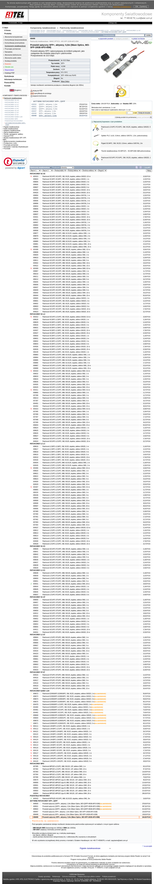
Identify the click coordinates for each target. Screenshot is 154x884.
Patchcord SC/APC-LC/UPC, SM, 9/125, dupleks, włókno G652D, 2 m (65, 338)
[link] (15, 163)
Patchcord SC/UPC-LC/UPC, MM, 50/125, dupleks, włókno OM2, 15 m (65, 387)
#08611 (35, 260)
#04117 (35, 753)
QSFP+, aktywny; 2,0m (48, 106)
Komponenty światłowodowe (15, 46)
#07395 (35, 766)
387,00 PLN (146, 806)
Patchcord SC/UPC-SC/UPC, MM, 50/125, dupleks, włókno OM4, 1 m (65, 282)
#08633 (35, 376)
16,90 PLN (146, 748)
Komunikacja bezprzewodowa (16, 40)
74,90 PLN (146, 707)
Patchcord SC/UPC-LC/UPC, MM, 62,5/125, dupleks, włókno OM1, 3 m (66, 360)
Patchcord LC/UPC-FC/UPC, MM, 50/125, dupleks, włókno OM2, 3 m (65, 578)
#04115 (35, 748)
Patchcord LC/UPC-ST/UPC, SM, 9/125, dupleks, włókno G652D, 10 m (66, 667)
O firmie (7, 30)
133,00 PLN (146, 785)
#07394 (35, 774)
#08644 (35, 586)
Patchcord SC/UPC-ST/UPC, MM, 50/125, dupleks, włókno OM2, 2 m (65, 602)
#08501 (35, 806)
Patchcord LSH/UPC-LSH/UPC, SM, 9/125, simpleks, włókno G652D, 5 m (67, 761)
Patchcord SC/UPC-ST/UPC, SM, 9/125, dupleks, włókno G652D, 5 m (65, 627)
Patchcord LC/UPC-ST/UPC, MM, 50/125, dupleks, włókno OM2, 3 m (65, 643)
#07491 (35, 517)
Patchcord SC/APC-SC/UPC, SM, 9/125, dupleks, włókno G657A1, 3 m (66, 228)
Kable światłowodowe (10, 129)
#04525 (35, 387)
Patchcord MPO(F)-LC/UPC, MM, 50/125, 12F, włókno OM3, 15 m (64, 772)
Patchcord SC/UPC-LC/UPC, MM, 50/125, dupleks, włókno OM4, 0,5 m (66, 409)
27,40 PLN (146, 737)
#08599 (35, 228)
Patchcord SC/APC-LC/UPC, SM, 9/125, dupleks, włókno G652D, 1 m (65, 336)
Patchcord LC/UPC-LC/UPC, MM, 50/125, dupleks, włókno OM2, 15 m (65, 484)
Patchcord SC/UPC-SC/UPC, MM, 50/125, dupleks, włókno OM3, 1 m (65, 271)
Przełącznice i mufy (10, 143)
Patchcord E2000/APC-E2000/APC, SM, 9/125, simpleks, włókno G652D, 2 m (68, 696)
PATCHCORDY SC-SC (38, 30)
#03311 (35, 390)
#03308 (35, 249)
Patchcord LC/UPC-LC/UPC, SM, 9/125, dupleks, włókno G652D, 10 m (66, 541)
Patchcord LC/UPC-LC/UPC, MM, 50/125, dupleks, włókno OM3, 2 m (65, 492)
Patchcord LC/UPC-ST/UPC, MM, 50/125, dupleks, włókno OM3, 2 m (65, 653)
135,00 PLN (146, 774)
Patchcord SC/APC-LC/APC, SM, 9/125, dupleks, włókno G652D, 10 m (66, 330)
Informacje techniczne (13, 79)
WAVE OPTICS (54, 41)
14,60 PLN (146, 306)
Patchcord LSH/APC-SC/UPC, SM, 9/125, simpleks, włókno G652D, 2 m (66, 748)
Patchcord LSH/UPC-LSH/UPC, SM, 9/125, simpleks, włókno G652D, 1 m (67, 753)
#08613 (35, 533)
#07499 (35, 422)
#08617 (35, 449)
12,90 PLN (146, 211)
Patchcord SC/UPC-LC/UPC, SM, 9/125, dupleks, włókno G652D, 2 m (65, 430)
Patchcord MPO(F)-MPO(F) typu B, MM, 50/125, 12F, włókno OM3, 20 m (66, 785)
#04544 (35, 462)
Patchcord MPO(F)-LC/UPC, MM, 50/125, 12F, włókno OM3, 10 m (64, 769)
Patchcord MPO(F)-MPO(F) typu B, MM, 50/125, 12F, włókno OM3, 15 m (66, 782)
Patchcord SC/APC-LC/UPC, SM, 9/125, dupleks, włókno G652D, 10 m (66, 346)
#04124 (35, 739)
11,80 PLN (146, 206)
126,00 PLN (146, 812)
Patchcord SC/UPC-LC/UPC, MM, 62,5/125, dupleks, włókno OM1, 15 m (66, 368)
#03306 (35, 468)
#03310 (35, 371)
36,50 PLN (146, 506)
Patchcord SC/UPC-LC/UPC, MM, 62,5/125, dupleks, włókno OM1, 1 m (66, 355)
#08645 (35, 589)
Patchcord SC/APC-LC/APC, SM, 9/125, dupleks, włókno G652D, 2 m (65, 322)
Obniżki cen (9, 67)
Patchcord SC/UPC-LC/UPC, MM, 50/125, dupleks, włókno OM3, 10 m (65, 403)
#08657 (35, 602)
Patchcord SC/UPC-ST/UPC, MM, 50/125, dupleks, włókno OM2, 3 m (65, 608)
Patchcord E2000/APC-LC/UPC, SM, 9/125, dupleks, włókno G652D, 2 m (66, 707)
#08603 (35, 306)
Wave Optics (65, 81)
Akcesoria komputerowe (13, 37)
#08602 (35, 303)
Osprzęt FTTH (8, 136)
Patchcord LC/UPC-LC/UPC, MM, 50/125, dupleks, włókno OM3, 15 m (65, 503)
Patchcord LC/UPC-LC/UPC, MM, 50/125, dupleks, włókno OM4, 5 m (65, 519)
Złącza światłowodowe (11, 132)
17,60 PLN (146, 309)
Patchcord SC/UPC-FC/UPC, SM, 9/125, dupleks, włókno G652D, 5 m (65, 568)
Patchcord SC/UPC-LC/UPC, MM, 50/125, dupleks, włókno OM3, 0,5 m (66, 390)
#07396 (35, 777)
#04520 (35, 192)
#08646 (35, 592)
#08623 (35, 479)
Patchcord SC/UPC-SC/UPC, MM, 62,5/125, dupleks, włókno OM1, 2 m (66, 236)
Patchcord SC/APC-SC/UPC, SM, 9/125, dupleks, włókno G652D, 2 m (65, 209)
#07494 (35, 525)
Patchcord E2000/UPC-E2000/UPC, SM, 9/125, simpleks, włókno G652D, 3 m (68, 720)
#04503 (35, 309)
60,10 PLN (146, 702)
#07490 (35, 514)
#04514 (35, 648)
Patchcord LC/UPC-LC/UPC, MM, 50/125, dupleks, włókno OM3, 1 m (65, 490)
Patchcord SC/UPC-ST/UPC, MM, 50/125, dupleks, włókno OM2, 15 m (65, 616)
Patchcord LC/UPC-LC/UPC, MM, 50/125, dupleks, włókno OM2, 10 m (65, 481)
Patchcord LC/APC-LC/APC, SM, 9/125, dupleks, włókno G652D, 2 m (65, 449)
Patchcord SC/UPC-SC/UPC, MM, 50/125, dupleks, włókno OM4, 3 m (65, 287)
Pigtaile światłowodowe (90, 848)
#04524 (35, 441)
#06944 (35, 295)
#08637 (35, 562)
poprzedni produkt (106, 39)
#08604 (35, 179)
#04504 (35, 438)
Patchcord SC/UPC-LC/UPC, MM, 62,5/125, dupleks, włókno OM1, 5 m (66, 363)
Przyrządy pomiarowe (13, 49)
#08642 (35, 554)
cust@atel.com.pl (144, 18)
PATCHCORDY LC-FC (102, 30)
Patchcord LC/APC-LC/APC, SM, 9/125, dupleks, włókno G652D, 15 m (65, 460)
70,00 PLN (146, 777)
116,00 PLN (146, 772)
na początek (148, 846)
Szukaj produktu (11, 61)
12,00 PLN (146, 179)
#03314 (35, 409)
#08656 (35, 600)
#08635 (35, 382)
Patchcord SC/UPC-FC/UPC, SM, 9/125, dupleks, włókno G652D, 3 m (65, 565)
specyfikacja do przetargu (42, 93)
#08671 (35, 723)
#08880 (35, 241)
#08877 (35, 233)
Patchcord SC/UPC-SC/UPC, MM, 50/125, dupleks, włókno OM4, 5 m (65, 290)
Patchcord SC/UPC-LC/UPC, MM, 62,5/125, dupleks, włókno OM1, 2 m (66, 357)
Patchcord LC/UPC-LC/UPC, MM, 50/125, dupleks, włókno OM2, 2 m (65, 473)
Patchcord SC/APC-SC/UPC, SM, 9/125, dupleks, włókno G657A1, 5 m (66, 230)
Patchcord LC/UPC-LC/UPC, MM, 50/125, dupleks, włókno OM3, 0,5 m (66, 487)
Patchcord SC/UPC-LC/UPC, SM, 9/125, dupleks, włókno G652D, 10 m (66, 438)
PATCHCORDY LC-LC (70, 30)
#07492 (35, 519)
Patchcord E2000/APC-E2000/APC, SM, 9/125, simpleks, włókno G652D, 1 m (68, 693)
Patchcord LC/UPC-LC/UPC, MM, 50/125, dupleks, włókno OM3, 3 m (65, 495)
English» (18, 90)
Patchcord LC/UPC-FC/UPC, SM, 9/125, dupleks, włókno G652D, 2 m (65, 589)
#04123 (35, 737)
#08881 (35, 244)
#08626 (35, 433)
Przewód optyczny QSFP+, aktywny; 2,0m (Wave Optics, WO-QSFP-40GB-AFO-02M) (71, 806)
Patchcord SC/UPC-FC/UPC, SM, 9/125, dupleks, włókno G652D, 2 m (65, 562)
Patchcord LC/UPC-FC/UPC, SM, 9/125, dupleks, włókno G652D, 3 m (65, 592)
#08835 (35, 209)
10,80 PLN (146, 409)
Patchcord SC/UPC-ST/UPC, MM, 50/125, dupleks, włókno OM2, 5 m (65, 610)
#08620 (35, 471)
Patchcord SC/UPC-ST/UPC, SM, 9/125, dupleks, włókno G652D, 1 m (65, 619)
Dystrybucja (9, 76)
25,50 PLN (146, 266)
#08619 (35, 454)
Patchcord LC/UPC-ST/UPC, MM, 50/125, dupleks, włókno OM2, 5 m (65, 645)
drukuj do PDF (37, 91)
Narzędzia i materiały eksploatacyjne (15, 147)
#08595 (35, 201)
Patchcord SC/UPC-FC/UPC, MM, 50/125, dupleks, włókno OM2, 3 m (65, 554)
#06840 (35, 293)
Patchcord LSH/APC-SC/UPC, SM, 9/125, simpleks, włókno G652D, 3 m (66, 750)
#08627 (35, 436)
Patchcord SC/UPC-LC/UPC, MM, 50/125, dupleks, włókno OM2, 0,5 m (66, 371)
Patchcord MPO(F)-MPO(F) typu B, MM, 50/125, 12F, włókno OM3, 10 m (66, 780)
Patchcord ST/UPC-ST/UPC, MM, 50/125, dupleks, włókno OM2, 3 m (65, 680)
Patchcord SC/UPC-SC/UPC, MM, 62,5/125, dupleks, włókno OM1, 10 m (66, 244)
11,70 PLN (146, 271)
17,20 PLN (146, 241)
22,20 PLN (146, 403)
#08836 (35, 211)
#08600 (35, 298)
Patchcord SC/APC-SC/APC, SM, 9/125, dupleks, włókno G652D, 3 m (65, 184)
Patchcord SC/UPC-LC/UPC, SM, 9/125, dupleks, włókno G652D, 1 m (65, 428)
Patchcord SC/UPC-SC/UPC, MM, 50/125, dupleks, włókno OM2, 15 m (66, 266)
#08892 (35, 225)
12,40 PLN (146, 209)
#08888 (35, 368)
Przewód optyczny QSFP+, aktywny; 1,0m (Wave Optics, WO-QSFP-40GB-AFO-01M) (71, 803)
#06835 (35, 282)
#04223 (35, 653)
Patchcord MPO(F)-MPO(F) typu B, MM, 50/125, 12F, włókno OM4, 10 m (66, 788)
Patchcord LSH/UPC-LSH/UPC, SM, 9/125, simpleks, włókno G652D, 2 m (67, 756)
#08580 (35, 782)
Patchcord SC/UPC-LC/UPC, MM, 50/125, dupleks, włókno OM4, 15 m (65, 425)
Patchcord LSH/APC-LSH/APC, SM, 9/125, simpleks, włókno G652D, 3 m (66, 737)
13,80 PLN (146, 276)
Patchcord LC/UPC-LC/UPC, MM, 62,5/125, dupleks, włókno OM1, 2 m (66, 465)
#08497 (35, 812)
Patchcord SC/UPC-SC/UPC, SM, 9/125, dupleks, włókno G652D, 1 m (65, 298)
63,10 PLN (146, 766)
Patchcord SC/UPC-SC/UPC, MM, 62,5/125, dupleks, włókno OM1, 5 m (66, 241)
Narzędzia (8, 52)
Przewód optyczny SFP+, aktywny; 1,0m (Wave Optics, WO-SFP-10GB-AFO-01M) (69, 812)
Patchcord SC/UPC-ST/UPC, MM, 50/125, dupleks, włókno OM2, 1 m (65, 600)
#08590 (35, 498)
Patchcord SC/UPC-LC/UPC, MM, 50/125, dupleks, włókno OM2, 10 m (65, 384)
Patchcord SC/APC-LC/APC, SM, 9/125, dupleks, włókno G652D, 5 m (65, 327)
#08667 (35, 645)
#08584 (35, 793)
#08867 (35, 271)
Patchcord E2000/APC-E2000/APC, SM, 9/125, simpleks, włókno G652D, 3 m (68, 699)
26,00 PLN (146, 616)
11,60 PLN (146, 298)
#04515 (35, 675)
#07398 (35, 395)
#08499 (35, 817)
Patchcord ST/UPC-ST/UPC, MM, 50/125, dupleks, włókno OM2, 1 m (65, 675)
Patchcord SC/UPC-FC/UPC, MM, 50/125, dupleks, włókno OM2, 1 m (65, 549)
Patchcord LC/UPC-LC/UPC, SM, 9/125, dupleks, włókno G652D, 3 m (65, 536)
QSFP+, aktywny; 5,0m (48, 109)
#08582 (35, 788)
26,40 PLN (146, 688)
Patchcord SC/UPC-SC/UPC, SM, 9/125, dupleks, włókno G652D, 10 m (66, 309)
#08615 (35, 538)
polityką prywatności (122, 7)
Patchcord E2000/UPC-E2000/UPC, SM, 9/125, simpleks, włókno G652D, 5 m (68, 723)
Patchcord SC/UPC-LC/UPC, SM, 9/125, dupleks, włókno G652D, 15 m (66, 441)
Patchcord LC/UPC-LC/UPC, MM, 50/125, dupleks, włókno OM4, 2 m (65, 514)
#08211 (35, 276)
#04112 (35, 729)
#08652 (35, 619)
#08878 (35, 236)
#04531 (35, 632)
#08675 (35, 702)
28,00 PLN (146, 739)
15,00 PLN (146, 187)
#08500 (35, 803)
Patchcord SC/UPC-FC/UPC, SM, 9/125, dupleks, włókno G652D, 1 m (65, 560)
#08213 (35, 398)
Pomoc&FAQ (9, 82)
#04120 (35, 761)
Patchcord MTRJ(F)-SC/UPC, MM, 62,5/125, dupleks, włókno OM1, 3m (66, 798)
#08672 (35, 693)
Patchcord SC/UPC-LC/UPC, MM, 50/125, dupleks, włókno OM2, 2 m (65, 376)
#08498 (35, 814)
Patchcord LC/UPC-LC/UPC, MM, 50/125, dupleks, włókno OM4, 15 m (65, 525)
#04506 (35, 346)
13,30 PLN (146, 201)
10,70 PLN (146, 268)
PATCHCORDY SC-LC (54, 30)
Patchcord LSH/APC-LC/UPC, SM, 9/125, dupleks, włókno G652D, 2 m (66, 729)
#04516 (35, 677)
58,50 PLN (146, 699)
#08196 (35, 495)
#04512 (35, 613)
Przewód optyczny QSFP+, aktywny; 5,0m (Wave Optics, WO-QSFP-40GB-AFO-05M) (71, 809)
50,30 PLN (146, 295)
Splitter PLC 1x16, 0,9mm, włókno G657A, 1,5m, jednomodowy (124, 136)
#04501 (35, 217)
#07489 (35, 511)
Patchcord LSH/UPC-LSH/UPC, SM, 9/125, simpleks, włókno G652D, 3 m (67, 758)
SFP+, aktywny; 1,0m (47, 111)
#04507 (35, 330)
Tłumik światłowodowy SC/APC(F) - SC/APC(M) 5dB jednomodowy (126, 151)
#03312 (35, 317)
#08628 (35, 319)
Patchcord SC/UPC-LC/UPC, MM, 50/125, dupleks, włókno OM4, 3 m (65, 417)
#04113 (35, 742)
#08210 (35, 274)
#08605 (35, 182)
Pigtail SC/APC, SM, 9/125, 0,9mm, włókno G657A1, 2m (122, 143)
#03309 (35, 268)
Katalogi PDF (10, 73)
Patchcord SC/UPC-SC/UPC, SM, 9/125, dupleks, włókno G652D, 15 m (66, 312)
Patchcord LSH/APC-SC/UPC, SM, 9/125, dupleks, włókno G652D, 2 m (66, 745)
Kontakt (7, 86)
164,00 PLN (146, 817)
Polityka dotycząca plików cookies (89, 876)
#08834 (35, 206)
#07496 (35, 414)
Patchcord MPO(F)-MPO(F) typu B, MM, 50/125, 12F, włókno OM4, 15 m (66, 791)
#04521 (35, 220)
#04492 (35, 406)
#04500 (35, 190)
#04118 (35, 756)
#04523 (35, 312)
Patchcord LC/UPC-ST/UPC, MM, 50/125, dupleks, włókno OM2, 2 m (65, 640)
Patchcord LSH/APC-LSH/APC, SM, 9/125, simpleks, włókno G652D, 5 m (66, 739)
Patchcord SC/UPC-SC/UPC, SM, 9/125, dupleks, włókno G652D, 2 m (65, 301)
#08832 (35, 341)
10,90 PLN (146, 176)
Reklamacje (56, 876)
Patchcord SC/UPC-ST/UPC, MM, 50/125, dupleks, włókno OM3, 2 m (65, 605)
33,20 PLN (146, 726)
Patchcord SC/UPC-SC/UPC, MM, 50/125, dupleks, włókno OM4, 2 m (65, 284)
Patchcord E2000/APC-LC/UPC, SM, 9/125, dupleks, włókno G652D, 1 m (66, 704)
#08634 (35, 379)
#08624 (35, 428)
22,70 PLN (146, 290)
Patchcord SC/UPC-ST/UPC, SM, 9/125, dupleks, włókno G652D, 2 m (65, 621)
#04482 (35, 712)
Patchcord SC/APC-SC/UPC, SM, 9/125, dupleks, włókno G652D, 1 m (65, 206)
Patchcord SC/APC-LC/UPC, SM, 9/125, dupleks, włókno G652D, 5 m (65, 344)
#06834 (35, 425)
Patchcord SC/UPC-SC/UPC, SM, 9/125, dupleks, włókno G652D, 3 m (65, 303)
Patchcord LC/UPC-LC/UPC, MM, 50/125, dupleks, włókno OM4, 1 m (65, 511)
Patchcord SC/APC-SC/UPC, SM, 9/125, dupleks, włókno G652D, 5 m (65, 214)
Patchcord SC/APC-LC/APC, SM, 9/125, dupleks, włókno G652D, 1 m (65, 319)
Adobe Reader (106, 859)
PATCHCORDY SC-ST (118, 30)
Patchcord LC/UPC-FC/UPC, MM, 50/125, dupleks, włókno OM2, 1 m (65, 573)
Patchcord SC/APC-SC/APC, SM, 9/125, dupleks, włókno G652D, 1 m (65, 179)
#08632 (35, 373)
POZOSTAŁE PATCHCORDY (90, 32)
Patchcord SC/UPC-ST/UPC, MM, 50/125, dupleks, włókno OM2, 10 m (65, 613)
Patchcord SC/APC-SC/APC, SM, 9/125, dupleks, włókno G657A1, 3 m (66, 201)
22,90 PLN (146, 220)
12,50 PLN (146, 182)
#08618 (35, 452)
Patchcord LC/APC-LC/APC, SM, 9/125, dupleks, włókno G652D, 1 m (65, 446)
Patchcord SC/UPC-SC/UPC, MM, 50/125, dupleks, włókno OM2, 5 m (65, 260)
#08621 (35, 473)
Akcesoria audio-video (13, 58)
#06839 (35, 290)
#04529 (35, 484)
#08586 (35, 509)
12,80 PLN (146, 282)
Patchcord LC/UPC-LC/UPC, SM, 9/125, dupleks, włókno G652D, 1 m (65, 530)
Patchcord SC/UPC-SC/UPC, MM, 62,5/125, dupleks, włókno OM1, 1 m (66, 233)
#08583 (35, 791)
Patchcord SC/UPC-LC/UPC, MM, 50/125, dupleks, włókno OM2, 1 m (65, 373)
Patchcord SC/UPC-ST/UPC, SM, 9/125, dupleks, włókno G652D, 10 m (66, 629)
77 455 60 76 (129, 18)
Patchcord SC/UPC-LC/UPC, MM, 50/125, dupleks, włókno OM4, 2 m (65, 414)
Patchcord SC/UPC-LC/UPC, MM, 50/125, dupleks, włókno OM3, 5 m (65, 401)
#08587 (35, 506)
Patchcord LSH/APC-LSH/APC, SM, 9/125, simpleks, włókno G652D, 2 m (66, 734)
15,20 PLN (146, 203)
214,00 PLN (146, 791)
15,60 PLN (146, 557)
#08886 (35, 363)
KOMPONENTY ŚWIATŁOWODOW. (15, 95)
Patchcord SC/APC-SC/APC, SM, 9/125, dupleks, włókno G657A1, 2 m (66, 198)
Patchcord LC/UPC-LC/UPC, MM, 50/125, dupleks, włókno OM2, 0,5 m (66, 468)
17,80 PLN (146, 217)
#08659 (35, 610)
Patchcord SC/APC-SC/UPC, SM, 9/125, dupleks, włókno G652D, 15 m (66, 220)
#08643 (35, 557)
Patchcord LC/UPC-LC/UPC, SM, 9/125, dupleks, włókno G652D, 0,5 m (66, 527)
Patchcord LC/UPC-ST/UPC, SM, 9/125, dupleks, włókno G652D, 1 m (65, 656)
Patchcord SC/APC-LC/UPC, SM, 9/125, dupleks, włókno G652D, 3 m (65, 341)
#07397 (35, 401)
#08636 (35, 560)
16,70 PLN (146, 279)
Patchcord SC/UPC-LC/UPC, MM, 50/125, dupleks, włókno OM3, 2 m (65, 395)
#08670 (35, 720)
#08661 (35, 659)
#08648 (35, 573)
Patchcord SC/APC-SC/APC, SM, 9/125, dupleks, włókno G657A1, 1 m (66, 195)
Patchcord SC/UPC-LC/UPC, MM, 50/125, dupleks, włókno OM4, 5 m (65, 420)
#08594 (35, 198)
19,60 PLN (146, 613)
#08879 (35, 238)
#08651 (35, 581)
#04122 (35, 734)
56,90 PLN (146, 693)
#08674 (35, 699)
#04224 (35, 605)
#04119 (35, 758)
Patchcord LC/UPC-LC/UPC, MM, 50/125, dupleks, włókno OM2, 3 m (65, 476)
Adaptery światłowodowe (11, 130)
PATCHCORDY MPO (72, 32)
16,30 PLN (146, 233)
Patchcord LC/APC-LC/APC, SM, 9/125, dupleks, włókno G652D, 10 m (65, 457)
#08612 (35, 530)
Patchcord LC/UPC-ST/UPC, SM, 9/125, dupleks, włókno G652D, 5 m (65, 664)
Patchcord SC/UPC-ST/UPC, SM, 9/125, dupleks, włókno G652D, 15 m (66, 632)
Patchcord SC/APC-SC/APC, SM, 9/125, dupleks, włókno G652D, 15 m (66, 192)
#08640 (35, 549)
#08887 (35, 365)
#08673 (35, 696)
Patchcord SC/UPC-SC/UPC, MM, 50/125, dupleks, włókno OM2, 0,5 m (66, 249)
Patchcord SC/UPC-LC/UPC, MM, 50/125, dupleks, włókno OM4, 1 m (65, 411)
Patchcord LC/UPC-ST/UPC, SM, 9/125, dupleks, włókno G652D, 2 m (65, 659)
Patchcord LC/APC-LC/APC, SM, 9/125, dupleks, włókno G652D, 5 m (65, 454)
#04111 (35, 726)
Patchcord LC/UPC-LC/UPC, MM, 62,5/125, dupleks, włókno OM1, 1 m (66, 462)
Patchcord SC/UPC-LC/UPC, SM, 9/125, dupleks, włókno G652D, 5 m (65, 436)
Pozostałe (6, 148)
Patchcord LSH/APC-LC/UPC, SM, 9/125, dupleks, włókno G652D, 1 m (66, 726)
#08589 (35, 500)
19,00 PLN (146, 798)
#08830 (35, 336)
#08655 (35, 627)
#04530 (35, 460)
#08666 (35, 643)
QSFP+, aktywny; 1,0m (48, 104)
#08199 (35, 352)
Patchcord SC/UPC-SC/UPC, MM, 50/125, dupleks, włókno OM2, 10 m (66, 263)
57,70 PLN (146, 696)
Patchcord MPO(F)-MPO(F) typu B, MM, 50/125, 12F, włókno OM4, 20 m (66, 793)
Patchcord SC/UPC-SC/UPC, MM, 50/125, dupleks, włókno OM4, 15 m (66, 295)
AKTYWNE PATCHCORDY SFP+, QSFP (113, 32)
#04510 (35, 457)
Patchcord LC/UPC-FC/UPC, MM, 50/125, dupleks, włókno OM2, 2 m (65, 576)
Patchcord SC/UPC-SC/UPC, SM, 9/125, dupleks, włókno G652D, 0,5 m (66, 176)
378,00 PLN (146, 803)
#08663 (35, 664)
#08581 (35, 785)
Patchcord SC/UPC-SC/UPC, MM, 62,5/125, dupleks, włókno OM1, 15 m (66, 247)
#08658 (35, 608)
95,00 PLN (146, 780)
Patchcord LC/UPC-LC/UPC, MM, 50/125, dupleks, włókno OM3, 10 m (65, 500)
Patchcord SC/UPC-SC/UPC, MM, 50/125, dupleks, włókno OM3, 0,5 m (66, 268)
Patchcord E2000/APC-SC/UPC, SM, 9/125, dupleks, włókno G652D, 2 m (66, 712)
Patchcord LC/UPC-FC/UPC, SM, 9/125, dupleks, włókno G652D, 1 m (65, 586)
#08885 (35, 360)
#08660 (35, 656)
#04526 (35, 349)
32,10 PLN (146, 247)
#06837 (35, 287)
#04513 (35, 667)
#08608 (35, 252)
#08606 (35, 184)
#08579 (35, 780)
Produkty (8, 33)
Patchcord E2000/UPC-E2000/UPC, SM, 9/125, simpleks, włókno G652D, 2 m (68, 718)
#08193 (35, 492)
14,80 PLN (146, 214)
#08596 (35, 230)
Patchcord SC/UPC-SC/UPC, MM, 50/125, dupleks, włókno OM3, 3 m (65, 276)
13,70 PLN (146, 680)
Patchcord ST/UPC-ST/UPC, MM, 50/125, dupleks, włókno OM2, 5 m (65, 683)
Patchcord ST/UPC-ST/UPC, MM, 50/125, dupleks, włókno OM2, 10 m (65, 686)
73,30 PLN (146, 704)
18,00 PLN (146, 190)
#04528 (35, 544)
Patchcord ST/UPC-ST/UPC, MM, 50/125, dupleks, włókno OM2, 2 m (65, 677)
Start (6, 28)
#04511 (35, 629)
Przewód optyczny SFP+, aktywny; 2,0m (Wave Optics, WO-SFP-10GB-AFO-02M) (69, 814)
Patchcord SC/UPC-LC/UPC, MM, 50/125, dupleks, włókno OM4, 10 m (65, 422)
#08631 (35, 327)
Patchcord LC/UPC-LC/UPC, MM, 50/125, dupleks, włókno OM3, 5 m (65, 498)
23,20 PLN (146, 244)
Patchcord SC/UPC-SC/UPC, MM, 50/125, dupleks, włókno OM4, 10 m (66, 293)
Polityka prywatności (109, 876)
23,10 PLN (146, 192)
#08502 (35, 809)
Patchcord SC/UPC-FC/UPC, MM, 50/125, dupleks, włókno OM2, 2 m (65, 551)
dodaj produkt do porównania (126, 117)
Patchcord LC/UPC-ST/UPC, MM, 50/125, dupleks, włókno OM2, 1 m (65, 637)
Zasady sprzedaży (44, 876)
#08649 (35, 576)
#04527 (35, 333)
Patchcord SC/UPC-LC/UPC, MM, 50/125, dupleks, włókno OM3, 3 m (65, 398)
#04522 (35, 266)
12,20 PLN (146, 255)
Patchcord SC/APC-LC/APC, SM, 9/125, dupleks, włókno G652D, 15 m (66, 333)
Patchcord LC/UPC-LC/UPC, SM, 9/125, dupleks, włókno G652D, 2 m (65, 533)
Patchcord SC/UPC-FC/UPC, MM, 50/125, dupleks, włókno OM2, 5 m (65, 557)
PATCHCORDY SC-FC (86, 30)
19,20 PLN (146, 263)
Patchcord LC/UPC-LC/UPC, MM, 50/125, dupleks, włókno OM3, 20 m (65, 506)
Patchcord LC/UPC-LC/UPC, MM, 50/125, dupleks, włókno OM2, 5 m (65, 479)
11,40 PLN (146, 252)
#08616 (35, 446)
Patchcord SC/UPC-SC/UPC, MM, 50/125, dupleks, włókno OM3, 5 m (65, 279)
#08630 (35, 325)
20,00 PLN (146, 686)
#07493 (35, 522)
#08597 (35, 222)
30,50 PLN (146, 406)
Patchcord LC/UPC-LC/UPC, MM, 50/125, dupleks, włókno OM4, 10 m (65, 522)
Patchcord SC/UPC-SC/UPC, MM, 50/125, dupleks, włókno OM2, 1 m (65, 252)
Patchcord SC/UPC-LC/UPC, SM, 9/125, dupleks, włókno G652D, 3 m (65, 433)
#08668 (35, 715)
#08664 (35, 637)
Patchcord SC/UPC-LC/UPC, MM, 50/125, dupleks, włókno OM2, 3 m (65, 379)
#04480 (35, 707)
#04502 (35, 263)
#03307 (35, 487)
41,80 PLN (146, 745)
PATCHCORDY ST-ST (38, 32)
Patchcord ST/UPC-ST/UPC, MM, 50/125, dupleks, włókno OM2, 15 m (65, 688)
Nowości (8, 64)
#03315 (35, 798)
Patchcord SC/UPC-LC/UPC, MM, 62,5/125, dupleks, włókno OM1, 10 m (66, 365)
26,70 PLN (146, 731)
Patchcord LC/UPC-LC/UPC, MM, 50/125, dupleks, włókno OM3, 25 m (65, 509)
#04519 (35, 686)
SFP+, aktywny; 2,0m (47, 113)
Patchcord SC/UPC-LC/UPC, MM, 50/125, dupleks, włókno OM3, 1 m (65, 392)
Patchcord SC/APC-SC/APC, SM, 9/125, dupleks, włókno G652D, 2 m (65, 182)
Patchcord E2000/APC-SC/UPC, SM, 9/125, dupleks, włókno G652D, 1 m (66, 710)
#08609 (35, 255)
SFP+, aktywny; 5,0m (48, 116)
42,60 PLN (146, 509)
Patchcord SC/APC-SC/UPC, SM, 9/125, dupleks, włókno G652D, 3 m (65, 211)
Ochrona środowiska (69, 876)
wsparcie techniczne (39, 96)
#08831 (35, 338)
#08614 (35, 536)
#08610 (35, 257)
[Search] (129, 35)
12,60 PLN (146, 198)
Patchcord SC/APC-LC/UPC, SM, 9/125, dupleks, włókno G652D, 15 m (66, 349)
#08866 (35, 392)
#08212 (35, 279)
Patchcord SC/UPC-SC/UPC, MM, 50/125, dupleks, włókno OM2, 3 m (65, 257)
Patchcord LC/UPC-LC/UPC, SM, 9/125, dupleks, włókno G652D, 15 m (66, 544)
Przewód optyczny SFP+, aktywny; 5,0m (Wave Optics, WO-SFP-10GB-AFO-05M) (71, 817)
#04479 (35, 704)
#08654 (35, 624)
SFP (62, 63)
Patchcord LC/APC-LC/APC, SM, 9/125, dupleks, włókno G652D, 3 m (65, 452)
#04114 (35, 745)
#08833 (35, 344)
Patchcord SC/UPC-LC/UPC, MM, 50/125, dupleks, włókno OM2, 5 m (65, 382)
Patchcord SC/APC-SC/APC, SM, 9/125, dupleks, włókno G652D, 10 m (66, 190)
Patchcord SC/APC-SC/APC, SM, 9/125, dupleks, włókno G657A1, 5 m (66, 203)
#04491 (35, 403)
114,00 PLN (146, 782)
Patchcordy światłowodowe (12, 98)
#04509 (35, 481)
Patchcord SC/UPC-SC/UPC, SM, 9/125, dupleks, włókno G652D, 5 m (65, 306)
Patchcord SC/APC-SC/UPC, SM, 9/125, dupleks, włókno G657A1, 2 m (66, 225)
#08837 (35, 214)
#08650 (35, 578)
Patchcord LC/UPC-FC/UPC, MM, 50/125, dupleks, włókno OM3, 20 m (65, 584)
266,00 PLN (146, 793)
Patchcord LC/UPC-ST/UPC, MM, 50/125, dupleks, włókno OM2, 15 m (65, 651)
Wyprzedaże (9, 70)
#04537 (35, 527)
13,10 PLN (146, 184)
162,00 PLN (146, 788)
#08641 (35, 551)
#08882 (35, 247)
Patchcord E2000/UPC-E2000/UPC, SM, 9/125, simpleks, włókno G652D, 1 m (68, 715)
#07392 (35, 769)
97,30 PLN (146, 769)
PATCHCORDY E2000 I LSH (55, 32)
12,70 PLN (146, 274)
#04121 (35, 731)
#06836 (35, 284)
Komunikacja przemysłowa (14, 43)
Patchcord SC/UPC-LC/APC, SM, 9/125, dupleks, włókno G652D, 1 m (65, 352)
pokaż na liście (138, 39)
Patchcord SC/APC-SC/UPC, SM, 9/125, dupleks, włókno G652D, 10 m (66, 217)
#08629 (35, 322)
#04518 (35, 683)
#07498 (35, 420)
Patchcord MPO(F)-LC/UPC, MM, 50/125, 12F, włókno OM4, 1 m (64, 777)
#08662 (35, 662)
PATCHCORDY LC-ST (133, 30)
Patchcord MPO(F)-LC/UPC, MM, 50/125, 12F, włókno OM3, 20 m (64, 774)
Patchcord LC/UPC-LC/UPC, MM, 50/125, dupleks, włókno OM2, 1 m (65, 471)
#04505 (35, 384)
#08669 (35, 718)
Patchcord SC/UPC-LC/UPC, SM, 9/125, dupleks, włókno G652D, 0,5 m (66, 317)
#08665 (35, 640)
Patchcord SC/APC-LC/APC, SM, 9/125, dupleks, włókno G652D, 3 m (65, 325)
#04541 (35, 584)
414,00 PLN (146, 809)
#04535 (35, 688)
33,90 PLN (146, 729)
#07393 (35, 772)
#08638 (35, 565)
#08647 (35, 594)
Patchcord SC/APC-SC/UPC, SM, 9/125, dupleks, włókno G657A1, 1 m (66, 222)
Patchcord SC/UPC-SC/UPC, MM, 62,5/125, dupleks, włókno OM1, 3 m (66, 238)
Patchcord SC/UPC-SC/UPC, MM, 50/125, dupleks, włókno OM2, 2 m (65, 255)
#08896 (35, 203)
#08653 (35, 621)
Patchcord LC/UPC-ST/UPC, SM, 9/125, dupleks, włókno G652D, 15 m (66, 670)
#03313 (35, 176)
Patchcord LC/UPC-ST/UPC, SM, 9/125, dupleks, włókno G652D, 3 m (65, 662)
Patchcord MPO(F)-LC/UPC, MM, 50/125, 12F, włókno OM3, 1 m (64, 766)
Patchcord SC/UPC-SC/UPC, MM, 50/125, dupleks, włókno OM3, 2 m (65, 274)
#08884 (35, 357)
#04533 (35, 670)
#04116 (35, 750)
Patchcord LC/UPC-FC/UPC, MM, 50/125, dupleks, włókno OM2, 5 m (65, 581)
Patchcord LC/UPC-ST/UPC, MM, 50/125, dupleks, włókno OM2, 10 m (65, 648)
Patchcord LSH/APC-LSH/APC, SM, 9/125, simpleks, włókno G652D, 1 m (66, 731)
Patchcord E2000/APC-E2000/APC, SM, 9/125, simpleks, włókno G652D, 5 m (68, 702)
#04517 (35, 680)
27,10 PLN (146, 734)
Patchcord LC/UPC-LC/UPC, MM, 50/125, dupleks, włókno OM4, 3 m (65, 517)
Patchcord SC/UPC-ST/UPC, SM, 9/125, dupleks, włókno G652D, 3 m (65, 624)
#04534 (35, 651)
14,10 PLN (146, 238)
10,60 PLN (146, 249)
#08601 (35, 301)
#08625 (35, 430)
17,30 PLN (146, 750)
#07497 (35, 417)
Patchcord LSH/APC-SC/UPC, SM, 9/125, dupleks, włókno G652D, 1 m (66, 742)
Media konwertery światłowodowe (14, 141)
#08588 (35, 503)
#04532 (35, 616)
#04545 (35, 465)
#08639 (35, 568)
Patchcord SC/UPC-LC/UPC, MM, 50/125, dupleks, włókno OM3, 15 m (65, 406)
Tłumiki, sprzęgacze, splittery (13, 134)
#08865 (35, 490)
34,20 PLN (146, 293)
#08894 (35, 195)
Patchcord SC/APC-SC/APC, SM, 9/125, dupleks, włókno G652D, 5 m (65, 187)
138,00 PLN (146, 814)
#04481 (35, 710)
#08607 (35, 187)
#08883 (35, 355)
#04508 (35, 541)
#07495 (35, 411)
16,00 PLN (146, 683)
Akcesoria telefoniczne (13, 55)
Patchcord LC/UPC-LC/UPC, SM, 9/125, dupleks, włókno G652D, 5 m (65, 538)
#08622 (35, 476)
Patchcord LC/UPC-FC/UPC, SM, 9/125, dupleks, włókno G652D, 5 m (65, 594)
